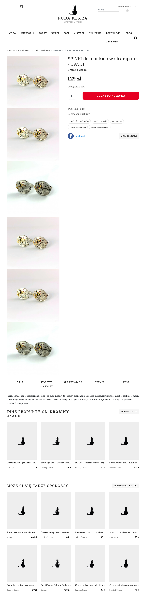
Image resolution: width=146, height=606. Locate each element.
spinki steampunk (78, 127)
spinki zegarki (100, 121)
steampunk (117, 121)
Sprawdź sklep (129, 411)
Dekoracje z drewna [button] (113, 37)
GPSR (126, 382)
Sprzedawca (73, 382)
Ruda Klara (73, 16)
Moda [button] (12, 33)
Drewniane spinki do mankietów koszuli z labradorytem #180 (56, 532)
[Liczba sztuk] (72, 96)
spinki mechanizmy (100, 127)
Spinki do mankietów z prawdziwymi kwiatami (124, 532)
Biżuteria (25, 50)
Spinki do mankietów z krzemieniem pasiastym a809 (22, 532)
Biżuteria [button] (95, 33)
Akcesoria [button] (27, 33)
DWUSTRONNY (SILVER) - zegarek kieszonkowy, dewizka (22, 462)
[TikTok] (21, 6)
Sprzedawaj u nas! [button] (128, 6)
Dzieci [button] (55, 33)
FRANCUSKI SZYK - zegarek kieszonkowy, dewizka (124, 462)
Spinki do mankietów (41, 50)
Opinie (100, 382)
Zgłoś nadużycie (129, 135)
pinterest (80, 136)
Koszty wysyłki (46, 384)
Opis (20, 382)
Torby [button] (43, 33)
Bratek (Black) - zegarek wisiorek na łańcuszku (56, 462)
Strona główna (13, 50)
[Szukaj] (118, 9)
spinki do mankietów (79, 121)
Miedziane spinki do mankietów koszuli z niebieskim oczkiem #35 (90, 532)
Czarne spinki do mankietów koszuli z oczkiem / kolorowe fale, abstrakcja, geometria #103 (90, 585)
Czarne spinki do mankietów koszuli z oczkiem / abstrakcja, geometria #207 (124, 585)
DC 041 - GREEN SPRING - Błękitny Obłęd (90, 462)
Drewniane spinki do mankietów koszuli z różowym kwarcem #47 (22, 585)
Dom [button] (66, 33)
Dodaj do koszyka (111, 95)
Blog (129, 33)
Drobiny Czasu (77, 69)
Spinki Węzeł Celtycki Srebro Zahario (56, 585)
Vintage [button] (79, 33)
